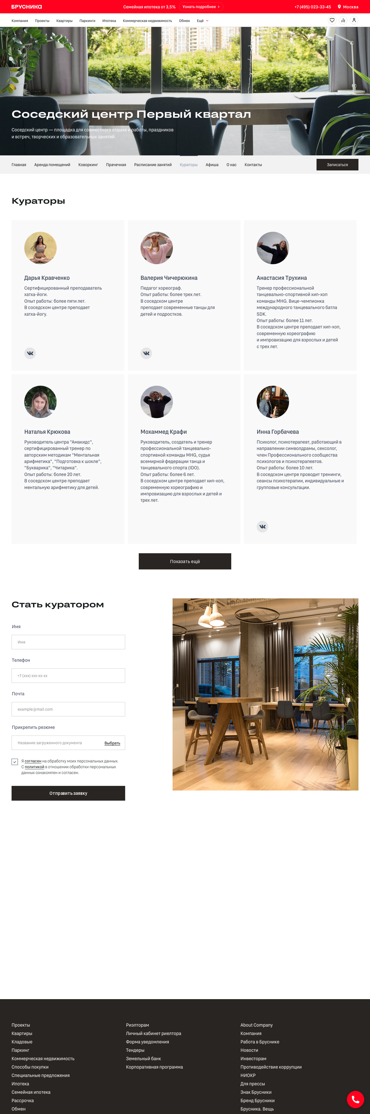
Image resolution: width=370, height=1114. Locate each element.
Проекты (42, 20)
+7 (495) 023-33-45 (313, 6)
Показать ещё (185, 561)
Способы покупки (30, 1067)
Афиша (212, 164)
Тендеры (135, 1050)
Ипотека (109, 20)
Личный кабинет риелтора (153, 1033)
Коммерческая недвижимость (147, 20)
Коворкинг (88, 164)
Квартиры (64, 20)
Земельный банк (143, 1058)
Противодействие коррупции (271, 1067)
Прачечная (116, 164)
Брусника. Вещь (257, 1109)
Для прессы (252, 1084)
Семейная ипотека (31, 1092)
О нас (232, 164)
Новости (249, 1050)
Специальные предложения (41, 1075)
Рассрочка (23, 1100)
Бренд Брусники (257, 1100)
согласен (33, 760)
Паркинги (87, 20)
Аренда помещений (52, 164)
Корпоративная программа (154, 1067)
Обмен (184, 20)
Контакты (253, 164)
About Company (256, 1025)
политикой (35, 766)
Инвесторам (253, 1058)
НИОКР (248, 1075)
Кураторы (189, 164)
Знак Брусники (256, 1092)
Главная (19, 164)
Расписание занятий (153, 164)
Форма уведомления (147, 1042)
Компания (20, 20)
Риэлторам (137, 1025)
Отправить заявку (68, 793)
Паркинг (20, 1050)
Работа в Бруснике (259, 1042)
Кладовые (22, 1042)
